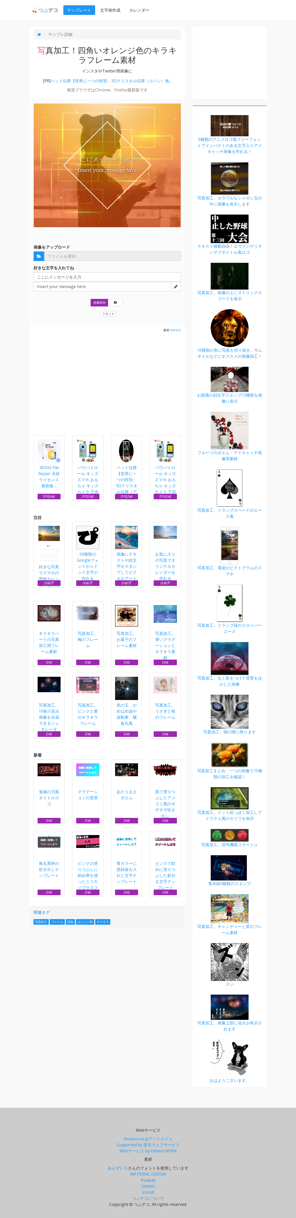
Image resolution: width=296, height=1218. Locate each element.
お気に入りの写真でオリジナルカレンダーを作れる (165, 553)
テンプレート (77, 10)
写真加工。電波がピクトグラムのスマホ (229, 552)
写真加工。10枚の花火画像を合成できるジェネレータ (49, 704)
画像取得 (99, 302)
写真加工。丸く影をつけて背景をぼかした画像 (229, 664)
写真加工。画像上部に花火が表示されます (229, 1013)
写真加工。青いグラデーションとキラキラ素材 (165, 632)
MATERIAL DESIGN (148, 1174)
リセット (108, 314)
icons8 (148, 1192)
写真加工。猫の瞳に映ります (229, 715)
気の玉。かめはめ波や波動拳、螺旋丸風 (126, 701)
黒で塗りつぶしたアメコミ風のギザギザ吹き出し (165, 791)
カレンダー (137, 10)
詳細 (49, 583)
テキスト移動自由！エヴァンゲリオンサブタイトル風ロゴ (229, 235)
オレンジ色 (85, 922)
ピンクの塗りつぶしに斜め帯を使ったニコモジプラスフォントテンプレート (87, 868)
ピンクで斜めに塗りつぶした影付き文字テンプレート (165, 862)
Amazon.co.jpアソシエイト (148, 1139)
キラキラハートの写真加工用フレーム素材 (49, 629)
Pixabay (148, 1180)
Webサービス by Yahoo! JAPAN (148, 1151)
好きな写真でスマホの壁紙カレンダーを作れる (49, 560)
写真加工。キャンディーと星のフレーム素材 (229, 914)
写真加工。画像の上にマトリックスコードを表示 (229, 282)
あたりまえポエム (126, 781)
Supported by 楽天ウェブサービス (148, 1145)
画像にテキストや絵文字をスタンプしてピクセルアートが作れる (126, 556)
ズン (229, 965)
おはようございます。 (229, 1061)
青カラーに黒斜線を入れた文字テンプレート (126, 859)
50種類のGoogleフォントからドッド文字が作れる (87, 553)
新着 (38, 755)
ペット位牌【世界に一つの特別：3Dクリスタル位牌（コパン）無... (111, 81)
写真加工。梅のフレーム (87, 626)
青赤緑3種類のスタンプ (229, 870)
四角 (70, 922)
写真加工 (41, 922)
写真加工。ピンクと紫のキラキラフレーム (87, 701)
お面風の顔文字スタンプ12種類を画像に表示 (229, 385)
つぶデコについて (148, 1198)
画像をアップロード (52, 247)
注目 (38, 517)
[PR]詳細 (49, 496)
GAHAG (175, 330)
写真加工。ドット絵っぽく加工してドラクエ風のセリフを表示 (229, 804)
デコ (43, 10)
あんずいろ (118, 1168)
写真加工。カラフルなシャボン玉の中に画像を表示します (229, 184)
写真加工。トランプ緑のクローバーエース (229, 609)
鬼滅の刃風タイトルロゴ (49, 785)
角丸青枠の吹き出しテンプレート (49, 856)
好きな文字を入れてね (54, 268)
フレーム (57, 922)
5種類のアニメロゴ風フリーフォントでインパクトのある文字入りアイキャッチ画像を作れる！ (229, 134)
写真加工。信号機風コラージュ (229, 838)
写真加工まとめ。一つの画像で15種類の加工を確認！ (229, 761)
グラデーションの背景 (87, 781)
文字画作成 (108, 10)
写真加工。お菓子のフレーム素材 (126, 626)
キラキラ (103, 922)
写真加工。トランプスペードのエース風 (229, 494)
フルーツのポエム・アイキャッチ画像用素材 (229, 436)
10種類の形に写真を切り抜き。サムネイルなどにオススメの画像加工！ (229, 334)
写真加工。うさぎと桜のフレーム (165, 698)
